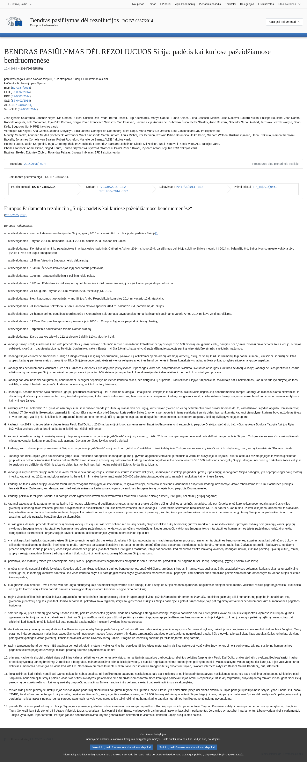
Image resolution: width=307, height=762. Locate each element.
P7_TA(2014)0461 (265, 186)
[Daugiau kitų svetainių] (289, 4)
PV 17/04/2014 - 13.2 (112, 186)
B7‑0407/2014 (28, 109)
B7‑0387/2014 (21, 87)
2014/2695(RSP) (34, 163)
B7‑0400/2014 (21, 96)
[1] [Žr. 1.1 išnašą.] (157, 233)
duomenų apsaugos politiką (186, 758)
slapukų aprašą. (235, 758)
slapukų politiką (214, 758)
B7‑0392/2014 (21, 92)
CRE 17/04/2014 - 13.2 (113, 191)
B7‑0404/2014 (22, 105)
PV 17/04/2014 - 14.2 (189, 186)
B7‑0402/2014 (21, 100)
